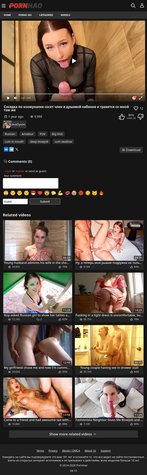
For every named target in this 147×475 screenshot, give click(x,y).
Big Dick (57, 134)
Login (8, 171)
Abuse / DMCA (71, 450)
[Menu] (4, 5)
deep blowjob (39, 141)
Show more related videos (73, 434)
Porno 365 (25, 15)
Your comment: (13, 175)
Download (131, 150)
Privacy (53, 450)
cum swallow (63, 141)
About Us (90, 450)
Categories (46, 15)
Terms (40, 450)
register (20, 171)
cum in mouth (14, 141)
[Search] (134, 5)
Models (65, 15)
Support (106, 450)
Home (7, 15)
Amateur (27, 134)
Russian (10, 134)
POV (43, 134)
